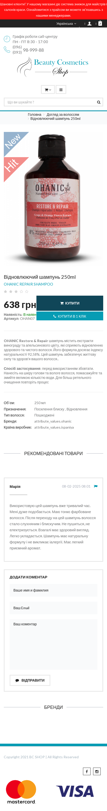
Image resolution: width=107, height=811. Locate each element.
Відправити (30, 680)
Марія (15, 486)
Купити (69, 303)
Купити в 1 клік (69, 316)
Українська (66, 23)
